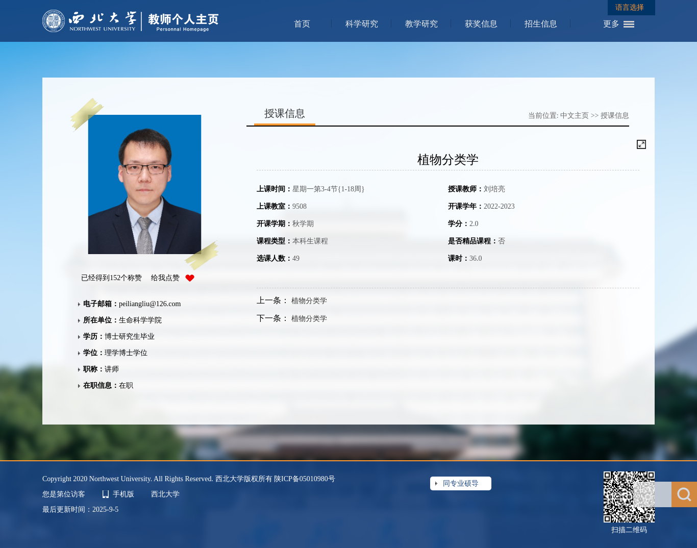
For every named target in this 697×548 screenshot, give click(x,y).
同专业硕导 (461, 483)
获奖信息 (481, 23)
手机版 (123, 494)
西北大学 (165, 494)
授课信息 (615, 115)
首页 (302, 23)
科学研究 (361, 23)
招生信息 (541, 23)
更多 (611, 23)
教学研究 (421, 23)
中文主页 (574, 115)
